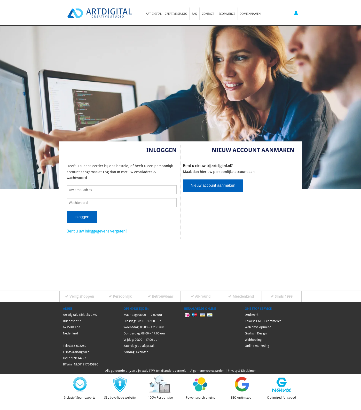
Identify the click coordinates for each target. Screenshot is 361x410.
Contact (208, 13)
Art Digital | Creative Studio (166, 13)
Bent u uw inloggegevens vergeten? (97, 231)
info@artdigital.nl (78, 352)
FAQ (194, 13)
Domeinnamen (250, 13)
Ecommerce (227, 13)
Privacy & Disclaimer (242, 371)
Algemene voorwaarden (207, 371)
